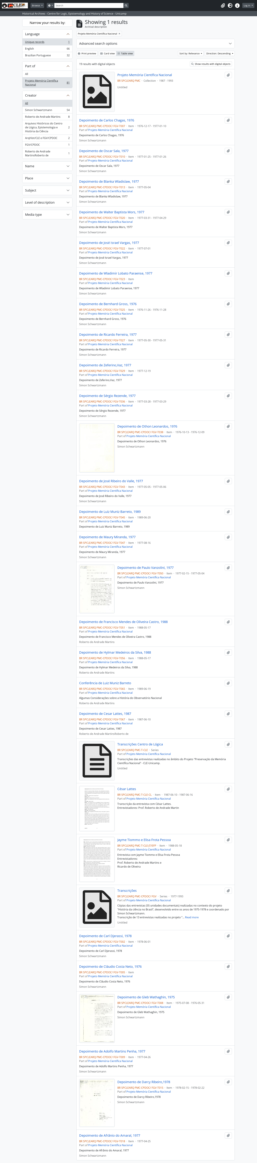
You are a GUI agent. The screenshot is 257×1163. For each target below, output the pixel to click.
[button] (223, 5)
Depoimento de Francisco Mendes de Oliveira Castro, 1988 (123, 622)
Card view (107, 53)
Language (32, 34)
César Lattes (126, 789)
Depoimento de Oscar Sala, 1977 (103, 151)
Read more (192, 917)
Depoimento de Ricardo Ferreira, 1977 (108, 335)
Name (29, 166)
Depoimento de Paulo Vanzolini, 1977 (145, 568)
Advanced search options (98, 43)
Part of (30, 66)
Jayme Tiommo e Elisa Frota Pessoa (144, 840)
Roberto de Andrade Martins (47, 117)
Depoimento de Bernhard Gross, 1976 (108, 304)
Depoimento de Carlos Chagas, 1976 (106, 120)
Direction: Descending (218, 53)
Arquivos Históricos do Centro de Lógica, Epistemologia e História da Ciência (47, 127)
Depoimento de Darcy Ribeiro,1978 (143, 1082)
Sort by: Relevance (189, 53)
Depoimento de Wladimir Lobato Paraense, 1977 (115, 273)
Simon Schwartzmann (47, 110)
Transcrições (127, 891)
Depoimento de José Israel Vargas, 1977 (109, 243)
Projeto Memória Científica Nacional (47, 82)
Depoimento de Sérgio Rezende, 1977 (107, 396)
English (47, 49)
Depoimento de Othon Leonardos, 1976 (147, 426)
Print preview (87, 53)
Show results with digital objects (210, 63)
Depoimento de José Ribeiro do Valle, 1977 (111, 481)
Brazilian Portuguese (47, 56)
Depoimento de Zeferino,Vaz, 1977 (105, 365)
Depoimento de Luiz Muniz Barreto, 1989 (110, 512)
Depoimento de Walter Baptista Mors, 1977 (111, 212)
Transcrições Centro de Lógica (140, 744)
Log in (247, 5)
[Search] (88, 5)
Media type (33, 214)
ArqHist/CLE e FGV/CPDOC (47, 138)
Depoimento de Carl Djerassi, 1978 (105, 936)
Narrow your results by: (47, 22)
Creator (31, 95)
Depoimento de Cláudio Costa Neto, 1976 (110, 967)
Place (29, 178)
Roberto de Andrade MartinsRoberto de (47, 153)
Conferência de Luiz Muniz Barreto (105, 683)
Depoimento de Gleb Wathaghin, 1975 (146, 997)
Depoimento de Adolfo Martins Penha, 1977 (112, 1051)
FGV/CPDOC (47, 145)
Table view (125, 53)
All (26, 74)
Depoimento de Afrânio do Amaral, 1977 (109, 1135)
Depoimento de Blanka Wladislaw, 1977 (109, 181)
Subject (30, 190)
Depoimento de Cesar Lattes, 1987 (105, 714)
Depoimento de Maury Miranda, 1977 (107, 537)
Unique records (47, 42)
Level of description (40, 202)
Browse (36, 5)
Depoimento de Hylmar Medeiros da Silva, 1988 (115, 652)
